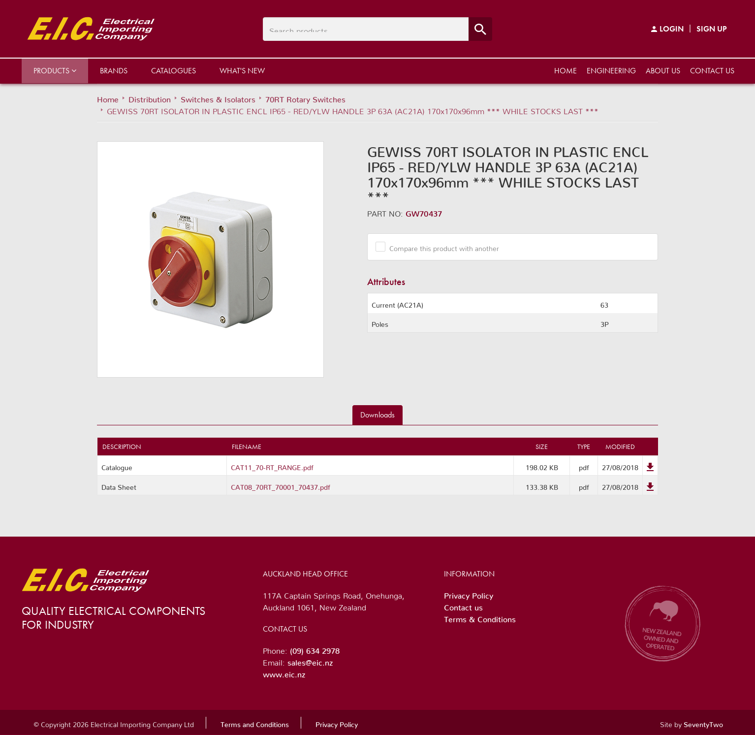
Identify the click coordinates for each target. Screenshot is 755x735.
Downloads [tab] (377, 415)
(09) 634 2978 (315, 649)
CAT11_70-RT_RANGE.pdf (272, 465)
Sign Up (711, 29)
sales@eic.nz (310, 661)
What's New (242, 70)
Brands (113, 70)
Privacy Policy (468, 594)
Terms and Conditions (254, 722)
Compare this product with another (440, 247)
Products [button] (54, 70)
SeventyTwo (703, 722)
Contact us (712, 70)
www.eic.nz (284, 672)
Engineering (611, 70)
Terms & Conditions (480, 617)
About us (663, 70)
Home (565, 70)
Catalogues (173, 70)
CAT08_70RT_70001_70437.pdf (280, 485)
